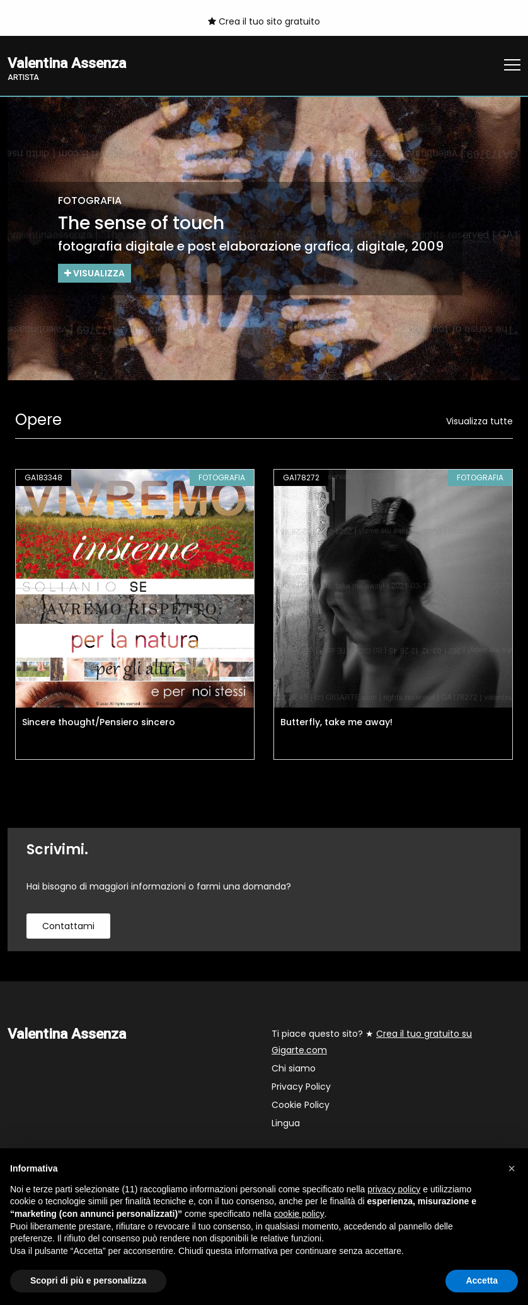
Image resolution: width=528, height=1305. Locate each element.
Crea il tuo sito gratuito (264, 21)
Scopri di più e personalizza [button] (88, 1280)
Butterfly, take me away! (336, 722)
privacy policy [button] (393, 1189)
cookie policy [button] (299, 1214)
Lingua (286, 1123)
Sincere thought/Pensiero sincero (98, 722)
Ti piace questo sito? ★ (372, 1042)
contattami (68, 926)
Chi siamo (294, 1069)
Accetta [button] (482, 1280)
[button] (512, 1168)
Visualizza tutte (479, 421)
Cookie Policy (301, 1105)
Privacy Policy (301, 1087)
